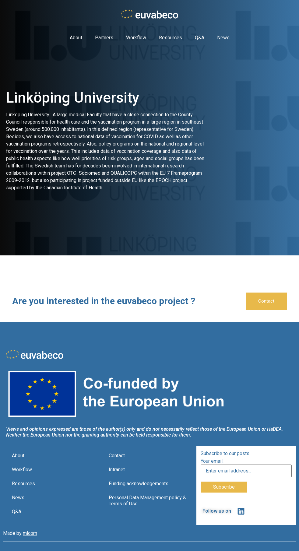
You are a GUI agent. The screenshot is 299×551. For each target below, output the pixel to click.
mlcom (30, 533)
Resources (170, 37)
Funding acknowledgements (138, 483)
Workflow (136, 37)
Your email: (212, 461)
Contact (117, 455)
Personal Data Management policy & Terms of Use (147, 501)
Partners (104, 37)
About (76, 37)
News (223, 37)
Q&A (199, 37)
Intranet (117, 469)
